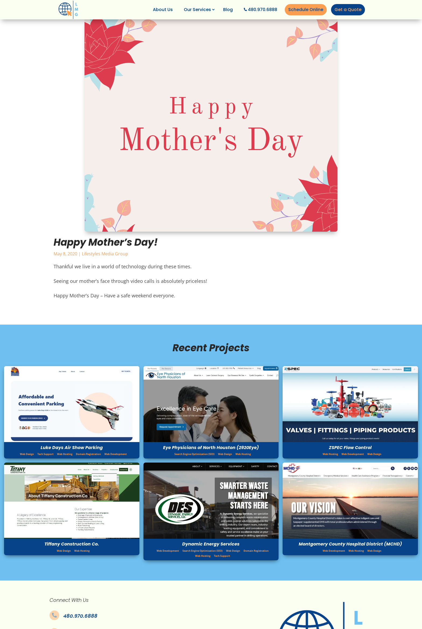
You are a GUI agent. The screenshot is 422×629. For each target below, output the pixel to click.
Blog (228, 9)
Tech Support (45, 454)
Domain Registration (88, 454)
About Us (163, 9)
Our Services (197, 9)
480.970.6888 (262, 9)
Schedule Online (305, 9)
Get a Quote (348, 9)
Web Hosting (64, 454)
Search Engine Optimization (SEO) (194, 454)
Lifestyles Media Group (105, 254)
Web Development (115, 454)
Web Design (27, 454)
